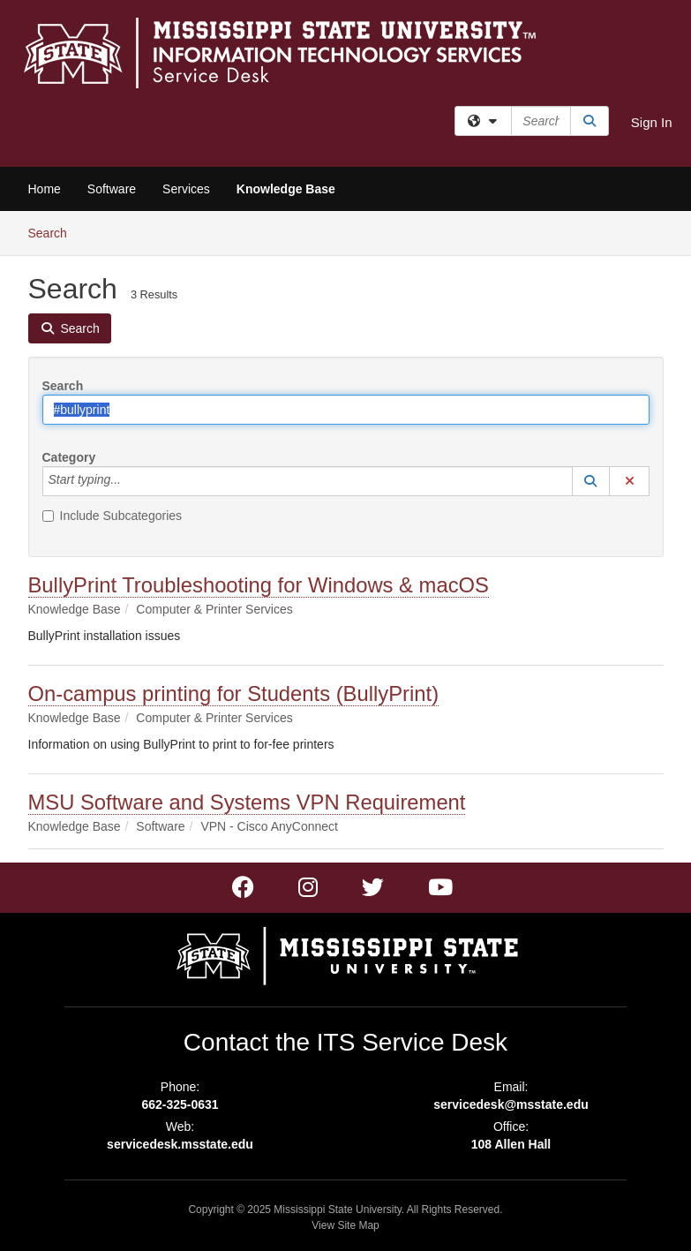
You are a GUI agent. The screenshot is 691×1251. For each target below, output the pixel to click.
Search (54, 231)
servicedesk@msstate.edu (511, 1104)
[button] (591, 481)
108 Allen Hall (511, 1144)
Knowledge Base (286, 189)
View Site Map (345, 1225)
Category (69, 457)
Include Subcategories (112, 516)
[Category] (130, 481)
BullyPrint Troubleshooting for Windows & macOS (258, 585)
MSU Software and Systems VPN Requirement (247, 802)
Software (111, 189)
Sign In (651, 122)
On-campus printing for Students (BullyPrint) (233, 693)
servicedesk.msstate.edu (180, 1144)
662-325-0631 (179, 1104)
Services (186, 189)
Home (44, 189)
